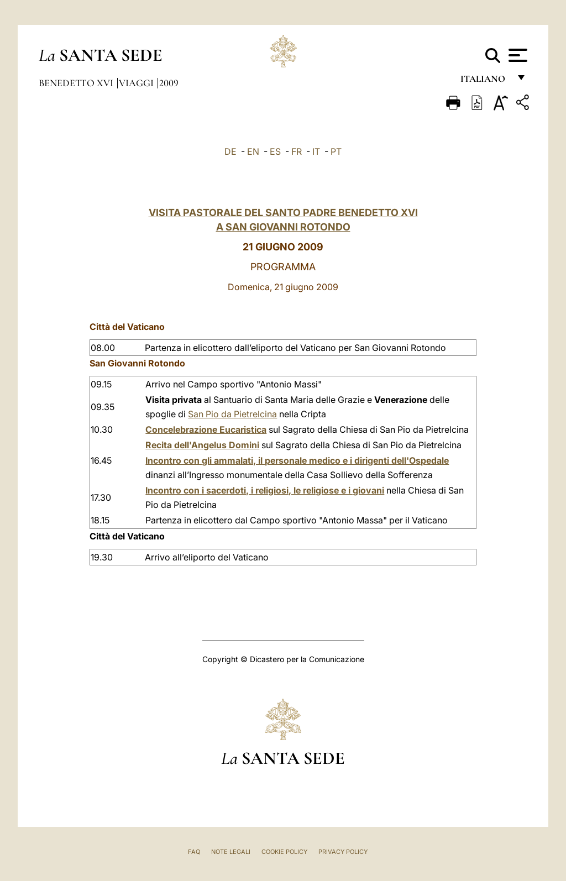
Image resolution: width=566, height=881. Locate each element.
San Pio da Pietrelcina (232, 413)
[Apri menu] (516, 55)
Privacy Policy (343, 852)
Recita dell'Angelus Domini (202, 444)
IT (316, 151)
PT (336, 151)
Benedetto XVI (77, 83)
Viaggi (137, 83)
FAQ (194, 852)
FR (296, 151)
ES (275, 151)
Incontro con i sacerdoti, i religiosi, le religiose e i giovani (264, 490)
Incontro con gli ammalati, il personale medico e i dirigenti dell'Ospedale (297, 460)
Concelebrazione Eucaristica (205, 429)
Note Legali (230, 852)
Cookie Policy (284, 852)
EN (253, 151)
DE (230, 151)
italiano (485, 81)
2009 (169, 83)
